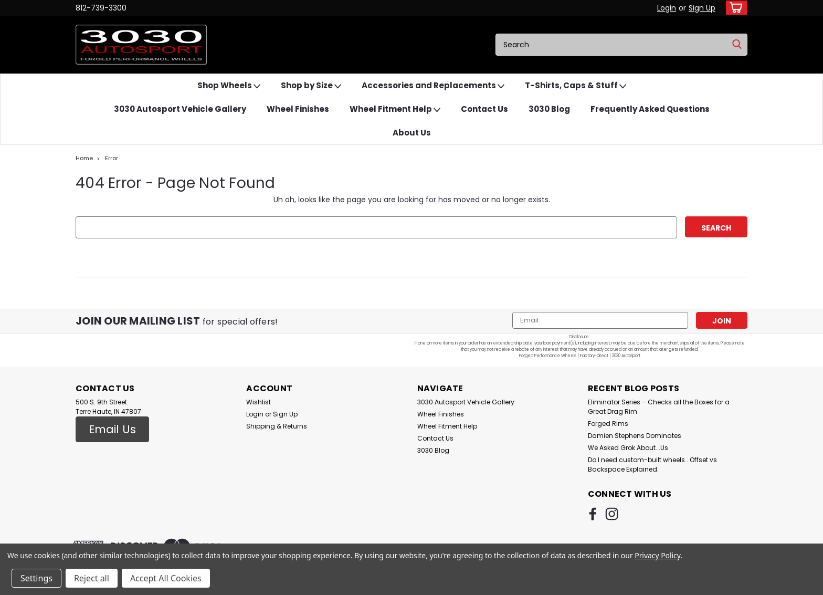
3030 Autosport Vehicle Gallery (180, 108)
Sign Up (702, 8)
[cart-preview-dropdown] (734, 8)
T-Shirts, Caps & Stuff (575, 86)
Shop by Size (311, 86)
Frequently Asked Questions (650, 108)
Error (111, 158)
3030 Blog (549, 108)
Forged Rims (608, 423)
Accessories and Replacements (433, 86)
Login (666, 8)
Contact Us (484, 108)
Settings (36, 578)
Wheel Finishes (298, 108)
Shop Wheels (228, 86)
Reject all (91, 578)
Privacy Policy (657, 555)
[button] (112, 429)
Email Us (112, 429)
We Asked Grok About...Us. (629, 447)
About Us (412, 132)
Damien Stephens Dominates (634, 435)
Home (84, 158)
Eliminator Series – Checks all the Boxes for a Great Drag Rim (659, 407)
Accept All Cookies (166, 578)
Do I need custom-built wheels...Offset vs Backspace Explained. (652, 464)
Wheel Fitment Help (395, 109)
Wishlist (258, 402)
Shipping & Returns (276, 426)
